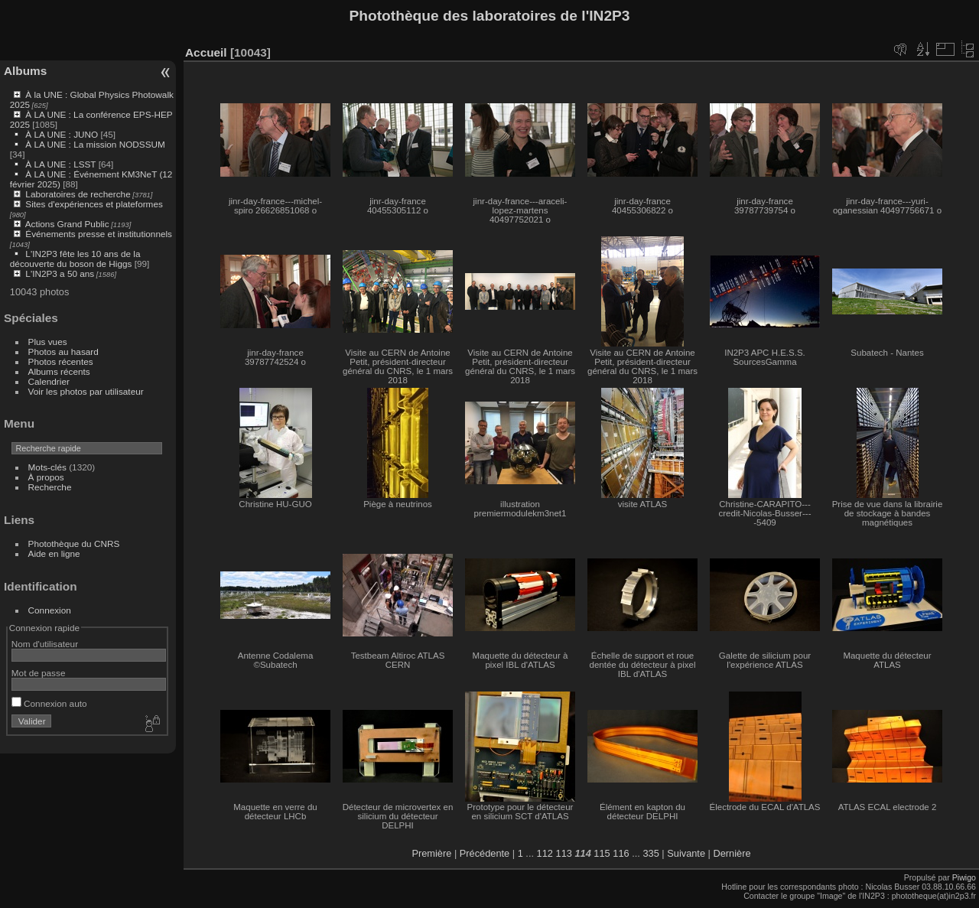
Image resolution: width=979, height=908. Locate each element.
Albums (25, 70)
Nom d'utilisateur (44, 644)
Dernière (732, 853)
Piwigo (964, 877)
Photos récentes (60, 361)
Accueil (206, 52)
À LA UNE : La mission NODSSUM (94, 144)
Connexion (49, 610)
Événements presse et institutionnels (98, 234)
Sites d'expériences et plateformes (93, 204)
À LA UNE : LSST (60, 164)
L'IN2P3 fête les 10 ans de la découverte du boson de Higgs (75, 258)
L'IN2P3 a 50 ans (59, 273)
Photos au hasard (63, 351)
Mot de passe (38, 673)
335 (650, 853)
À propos (46, 477)
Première (431, 853)
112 (545, 853)
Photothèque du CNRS (74, 543)
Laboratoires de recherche (77, 194)
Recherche (50, 487)
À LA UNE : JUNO (62, 134)
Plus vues (47, 342)
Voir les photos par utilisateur (86, 391)
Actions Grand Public (67, 224)
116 (621, 853)
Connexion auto (49, 703)
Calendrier (49, 381)
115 (602, 853)
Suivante (686, 853)
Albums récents (59, 371)
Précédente (484, 853)
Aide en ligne (54, 553)
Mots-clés (47, 467)
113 (564, 853)
